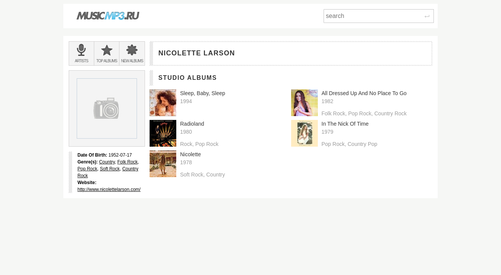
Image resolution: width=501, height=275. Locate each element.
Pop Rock (87, 168)
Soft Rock (110, 168)
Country (107, 162)
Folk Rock (128, 162)
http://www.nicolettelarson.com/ (108, 189)
